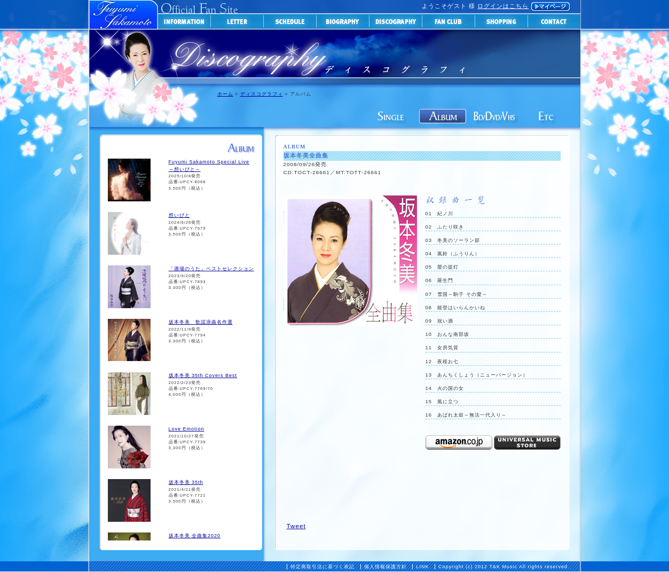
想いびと (179, 215)
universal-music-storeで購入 (527, 442)
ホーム (225, 94)
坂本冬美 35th (186, 482)
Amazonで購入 (459, 442)
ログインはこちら (503, 6)
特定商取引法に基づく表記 (322, 566)
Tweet (296, 525)
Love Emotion (186, 429)
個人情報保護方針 (385, 566)
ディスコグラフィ (261, 94)
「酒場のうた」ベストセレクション (211, 268)
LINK (422, 566)
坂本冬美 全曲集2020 (195, 535)
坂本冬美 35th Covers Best (203, 375)
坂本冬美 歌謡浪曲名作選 (201, 322)
